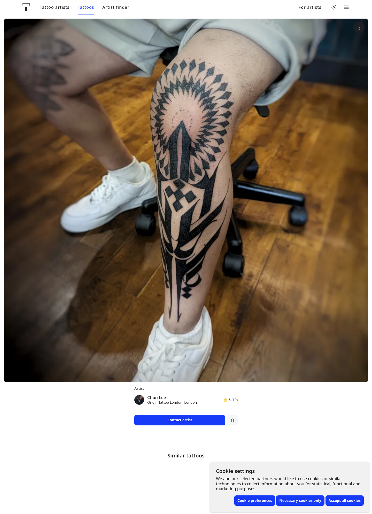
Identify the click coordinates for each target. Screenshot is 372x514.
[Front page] (26, 7)
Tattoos (86, 7)
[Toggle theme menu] (334, 7)
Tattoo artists (54, 7)
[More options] (359, 27)
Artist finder (115, 7)
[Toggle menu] (346, 7)
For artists (310, 7)
